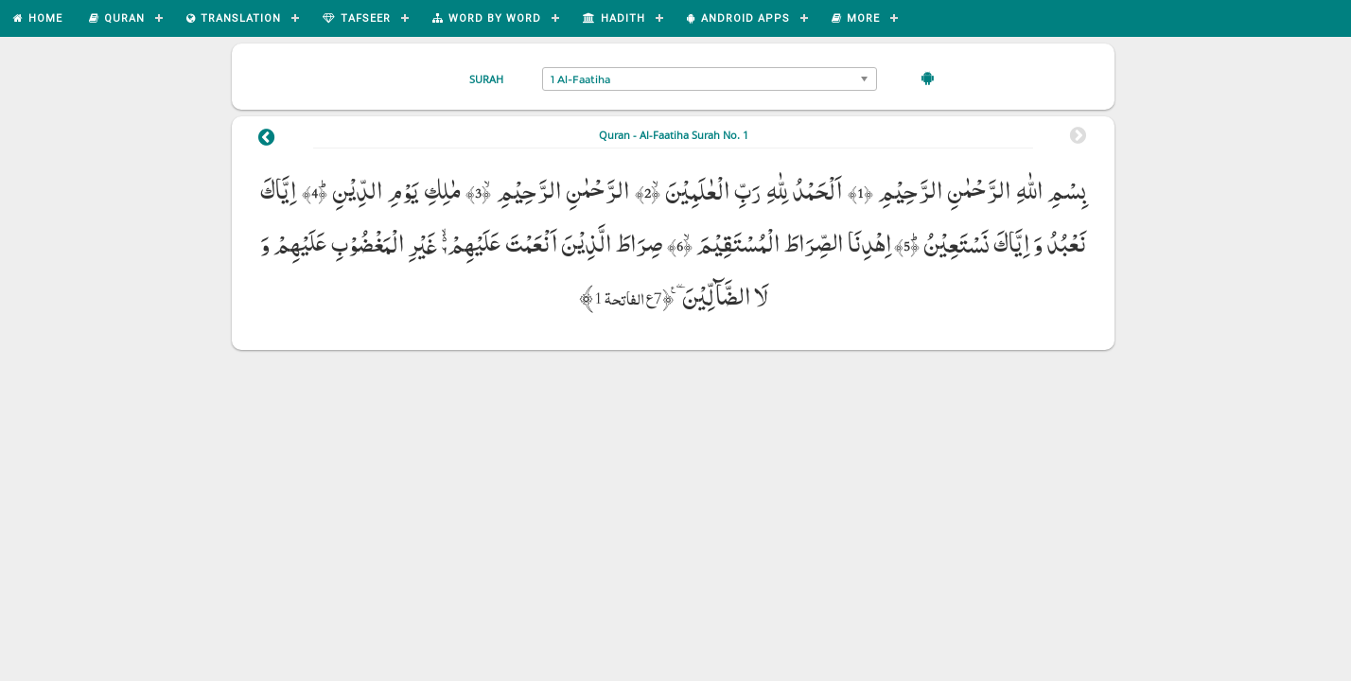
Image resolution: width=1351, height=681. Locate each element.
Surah (486, 79)
